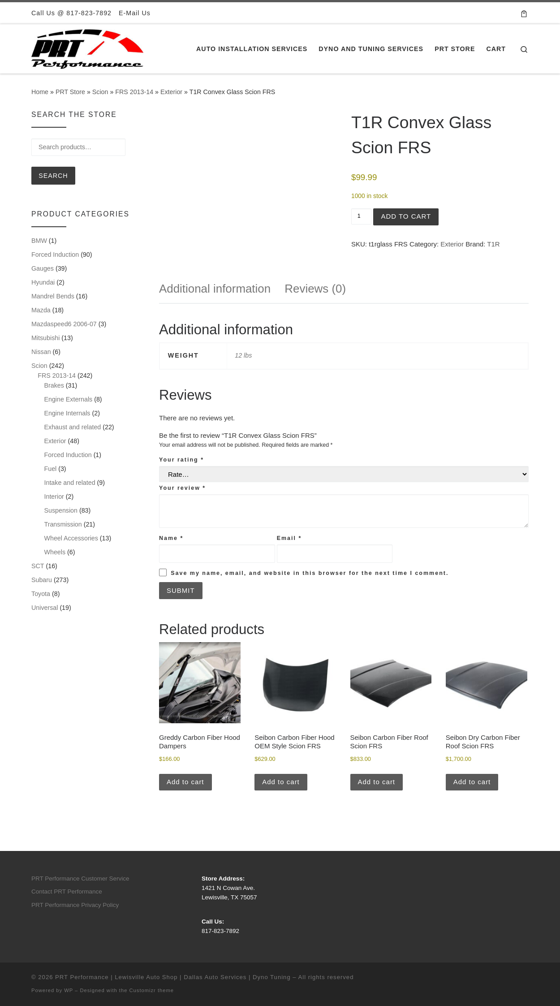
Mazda (41, 310)
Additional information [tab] (215, 288)
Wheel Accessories (71, 538)
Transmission (63, 524)
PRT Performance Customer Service (80, 878)
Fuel (50, 468)
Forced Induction (55, 254)
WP (68, 990)
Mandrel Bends (52, 296)
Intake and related (69, 482)
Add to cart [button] (185, 782)
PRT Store (70, 91)
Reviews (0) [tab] (315, 288)
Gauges (42, 268)
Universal (44, 607)
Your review (182, 488)
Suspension (61, 510)
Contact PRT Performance (66, 891)
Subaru (41, 579)
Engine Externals (68, 399)
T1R (493, 244)
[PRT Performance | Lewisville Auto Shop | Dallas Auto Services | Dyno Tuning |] (87, 48)
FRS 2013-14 (134, 91)
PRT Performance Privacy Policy (75, 905)
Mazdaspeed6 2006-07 (64, 324)
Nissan (41, 351)
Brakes (54, 385)
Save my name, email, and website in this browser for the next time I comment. (309, 573)
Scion (100, 91)
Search (53, 175)
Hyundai (43, 282)
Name (171, 538)
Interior (54, 496)
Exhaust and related (72, 427)
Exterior (171, 91)
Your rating (181, 460)
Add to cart (406, 216)
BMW (39, 240)
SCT (37, 566)
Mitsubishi (45, 337)
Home (39, 91)
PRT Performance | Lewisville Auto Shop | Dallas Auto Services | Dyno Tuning (173, 977)
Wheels (55, 552)
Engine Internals (67, 413)
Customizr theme (151, 990)
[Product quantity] (361, 216)
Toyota (40, 593)
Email (289, 538)
